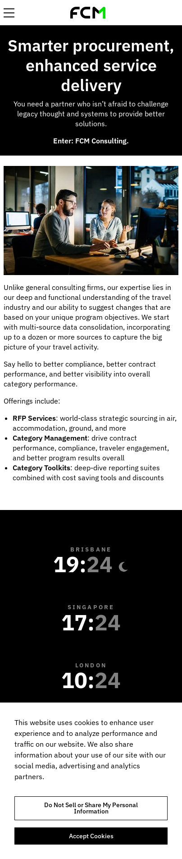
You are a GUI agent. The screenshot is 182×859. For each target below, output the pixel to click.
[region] (91, 781)
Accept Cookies (91, 836)
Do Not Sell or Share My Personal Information (91, 808)
